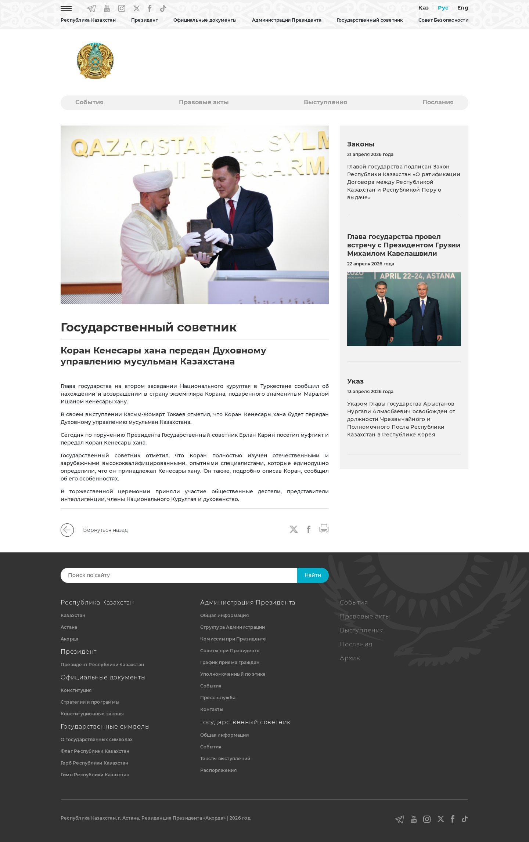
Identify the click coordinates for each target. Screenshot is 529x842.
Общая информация (224, 615)
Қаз (423, 7)
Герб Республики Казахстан (94, 763)
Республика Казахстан (88, 20)
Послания (438, 102)
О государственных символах (97, 739)
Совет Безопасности (443, 20)
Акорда (69, 639)
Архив (350, 658)
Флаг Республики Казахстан (95, 751)
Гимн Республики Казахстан (95, 774)
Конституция (76, 690)
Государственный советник (370, 20)
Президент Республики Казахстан (102, 664)
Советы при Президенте (230, 650)
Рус (443, 7)
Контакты (211, 709)
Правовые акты (204, 102)
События (89, 102)
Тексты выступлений (225, 758)
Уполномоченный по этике (233, 674)
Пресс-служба (217, 697)
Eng (462, 7)
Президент (144, 20)
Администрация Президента (286, 20)
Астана (69, 627)
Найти (313, 575)
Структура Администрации (232, 627)
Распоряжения (218, 770)
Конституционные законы (92, 713)
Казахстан (73, 615)
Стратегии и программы (90, 702)
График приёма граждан (229, 662)
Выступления (325, 102)
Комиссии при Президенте (233, 639)
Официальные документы (205, 20)
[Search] (186, 575)
